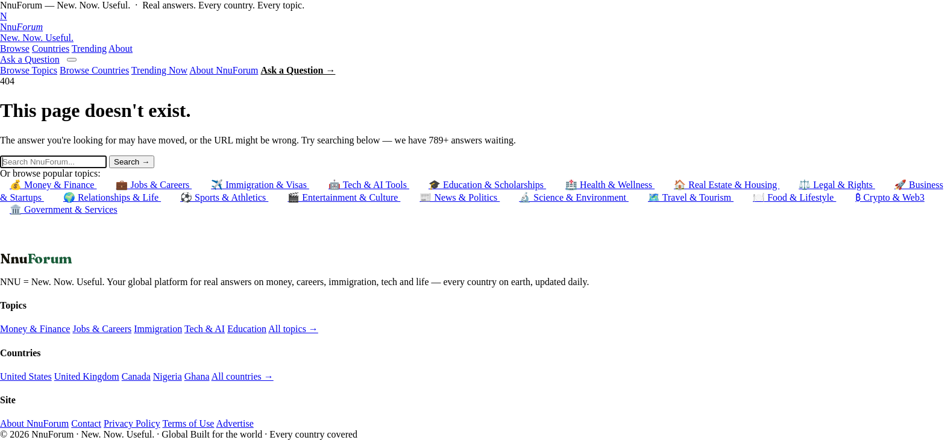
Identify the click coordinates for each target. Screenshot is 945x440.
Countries (50, 48)
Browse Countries (94, 70)
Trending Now (159, 70)
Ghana (197, 376)
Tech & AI (204, 329)
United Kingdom (86, 376)
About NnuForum (223, 70)
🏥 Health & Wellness (610, 185)
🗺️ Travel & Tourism (690, 197)
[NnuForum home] (472, 27)
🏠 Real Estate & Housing (726, 185)
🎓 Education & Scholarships (487, 185)
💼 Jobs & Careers (154, 185)
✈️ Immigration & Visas (260, 185)
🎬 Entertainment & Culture (343, 197)
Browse (15, 48)
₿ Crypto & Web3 (890, 197)
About (120, 48)
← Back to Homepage (43, 244)
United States (26, 376)
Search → (131, 161)
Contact (86, 423)
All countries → (243, 376)
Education (246, 329)
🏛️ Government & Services (64, 209)
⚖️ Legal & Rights (837, 185)
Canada (136, 376)
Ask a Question (30, 59)
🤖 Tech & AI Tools (368, 185)
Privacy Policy (132, 423)
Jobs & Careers (101, 329)
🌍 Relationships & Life (112, 197)
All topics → (293, 329)
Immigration (158, 329)
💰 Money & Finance (53, 185)
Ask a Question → (297, 70)
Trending (89, 48)
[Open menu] (72, 59)
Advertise (235, 423)
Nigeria (167, 376)
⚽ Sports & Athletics (224, 197)
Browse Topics (28, 70)
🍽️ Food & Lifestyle (794, 197)
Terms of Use (188, 423)
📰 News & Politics (459, 197)
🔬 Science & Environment (574, 197)
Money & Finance (35, 329)
